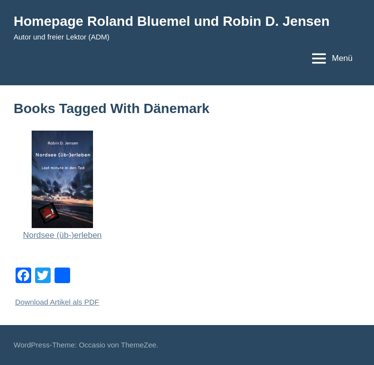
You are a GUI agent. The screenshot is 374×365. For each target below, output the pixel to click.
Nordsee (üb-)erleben (62, 235)
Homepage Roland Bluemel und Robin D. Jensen (172, 21)
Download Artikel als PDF (57, 302)
